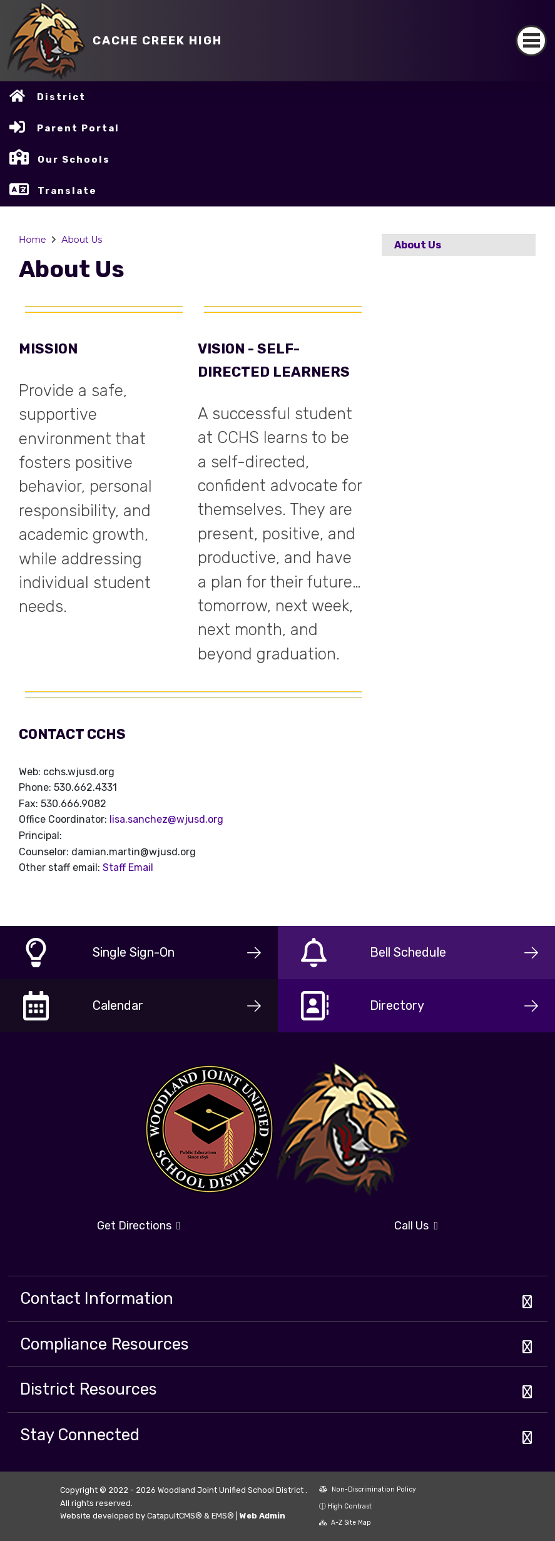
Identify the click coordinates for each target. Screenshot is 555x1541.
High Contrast (349, 1506)
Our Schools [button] (74, 159)
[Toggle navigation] (531, 40)
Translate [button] (67, 190)
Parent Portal (78, 128)
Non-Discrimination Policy (367, 1489)
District (61, 97)
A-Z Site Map (345, 1522)
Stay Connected (80, 1434)
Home (32, 239)
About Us (81, 239)
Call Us (416, 1226)
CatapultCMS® (174, 1515)
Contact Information (96, 1298)
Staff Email (128, 867)
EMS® (222, 1515)
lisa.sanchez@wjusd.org (166, 819)
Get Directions (139, 1226)
